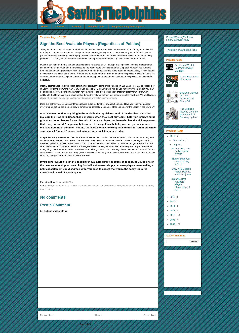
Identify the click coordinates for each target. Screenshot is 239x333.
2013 (173, 210)
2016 (173, 197)
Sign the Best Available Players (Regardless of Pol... (181, 184)
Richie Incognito (130, 185)
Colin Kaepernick (61, 185)
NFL (102, 185)
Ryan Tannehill (146, 185)
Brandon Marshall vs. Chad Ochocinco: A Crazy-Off (189, 96)
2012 (173, 215)
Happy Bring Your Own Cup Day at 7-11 (181, 161)
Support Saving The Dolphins (128, 26)
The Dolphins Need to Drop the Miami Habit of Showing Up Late (189, 113)
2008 (173, 219)
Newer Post (47, 315)
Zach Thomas (46, 189)
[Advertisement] (100, 297)
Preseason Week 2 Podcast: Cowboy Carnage (184, 68)
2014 (173, 206)
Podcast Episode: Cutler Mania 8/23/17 (181, 151)
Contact (76, 26)
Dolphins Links (96, 26)
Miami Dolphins (91, 185)
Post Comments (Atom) (104, 324)
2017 (173, 136)
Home (44, 26)
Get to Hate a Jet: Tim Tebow (189, 78)
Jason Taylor (77, 185)
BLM (50, 185)
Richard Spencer (113, 185)
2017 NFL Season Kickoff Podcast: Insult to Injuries (181, 171)
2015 (173, 201)
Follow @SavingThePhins (179, 37)
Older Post (149, 315)
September (179, 140)
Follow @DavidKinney (177, 40)
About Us (60, 26)
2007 (173, 224)
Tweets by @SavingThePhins (181, 50)
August (176, 144)
